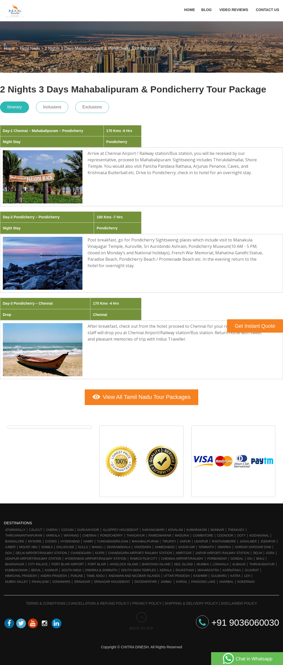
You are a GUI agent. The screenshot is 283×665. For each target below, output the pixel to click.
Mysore (34, 540)
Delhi (257, 551)
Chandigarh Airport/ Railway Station (140, 551)
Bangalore (14, 540)
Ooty (241, 534)
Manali (97, 545)
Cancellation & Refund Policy (98, 602)
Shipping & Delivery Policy (191, 602)
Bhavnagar (14, 563)
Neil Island (183, 563)
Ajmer (10, 545)
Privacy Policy (147, 602)
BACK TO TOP (141, 620)
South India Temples (138, 568)
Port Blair (97, 563)
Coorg (51, 540)
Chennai (89, 534)
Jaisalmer (248, 540)
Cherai (52, 528)
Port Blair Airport (67, 563)
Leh (247, 574)
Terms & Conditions (45, 602)
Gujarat (252, 568)
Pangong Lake (203, 580)
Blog (206, 10)
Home (188, 10)
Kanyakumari (153, 528)
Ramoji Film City (143, 557)
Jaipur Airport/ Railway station (222, 551)
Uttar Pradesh (177, 574)
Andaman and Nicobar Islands (134, 574)
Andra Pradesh (53, 574)
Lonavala (221, 563)
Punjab (77, 574)
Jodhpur (267, 540)
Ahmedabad (164, 545)
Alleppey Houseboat (120, 528)
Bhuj (260, 557)
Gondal (236, 557)
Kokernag (246, 580)
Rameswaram (159, 534)
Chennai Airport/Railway (182, 557)
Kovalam (175, 528)
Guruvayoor (88, 528)
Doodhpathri (146, 580)
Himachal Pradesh (21, 574)
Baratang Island (156, 563)
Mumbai (203, 563)
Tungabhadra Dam (112, 540)
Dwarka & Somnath (101, 568)
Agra (270, 551)
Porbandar (217, 557)
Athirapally (15, 528)
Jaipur (185, 540)
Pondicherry (111, 534)
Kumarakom (196, 528)
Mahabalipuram (145, 540)
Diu (250, 557)
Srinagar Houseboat (112, 580)
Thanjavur (136, 534)
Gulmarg (219, 574)
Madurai (182, 534)
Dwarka (224, 545)
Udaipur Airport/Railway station (33, 557)
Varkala (53, 534)
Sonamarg (61, 580)
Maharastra (208, 568)
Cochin (67, 528)
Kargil (181, 580)
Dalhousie (65, 545)
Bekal (36, 568)
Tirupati (169, 540)
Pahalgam (40, 580)
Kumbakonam (16, 568)
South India (71, 568)
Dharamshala (118, 545)
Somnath (206, 545)
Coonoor (225, 534)
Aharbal (226, 580)
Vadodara (142, 545)
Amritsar (184, 551)
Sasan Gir (186, 545)
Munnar (217, 528)
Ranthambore (224, 540)
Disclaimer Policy (239, 602)
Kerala (166, 568)
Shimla (47, 545)
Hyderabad (70, 540)
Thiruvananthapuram (23, 534)
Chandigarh (81, 551)
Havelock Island (124, 563)
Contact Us (267, 10)
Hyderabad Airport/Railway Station (95, 557)
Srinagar (82, 580)
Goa (8, 551)
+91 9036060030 (237, 621)
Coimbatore (203, 534)
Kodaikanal (259, 534)
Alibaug (239, 563)
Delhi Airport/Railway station (41, 551)
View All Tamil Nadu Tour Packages (141, 395)
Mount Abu (28, 545)
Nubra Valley (16, 580)
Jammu (166, 580)
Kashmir (200, 574)
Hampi (88, 540)
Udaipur (201, 540)
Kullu (83, 545)
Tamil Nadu (96, 574)
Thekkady (236, 528)
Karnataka (232, 568)
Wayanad (71, 534)
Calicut (35, 528)
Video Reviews (233, 10)
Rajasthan (185, 568)
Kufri (100, 551)
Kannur (51, 568)
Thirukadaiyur (262, 563)
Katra (235, 574)
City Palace (38, 563)
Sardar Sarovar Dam (253, 545)
